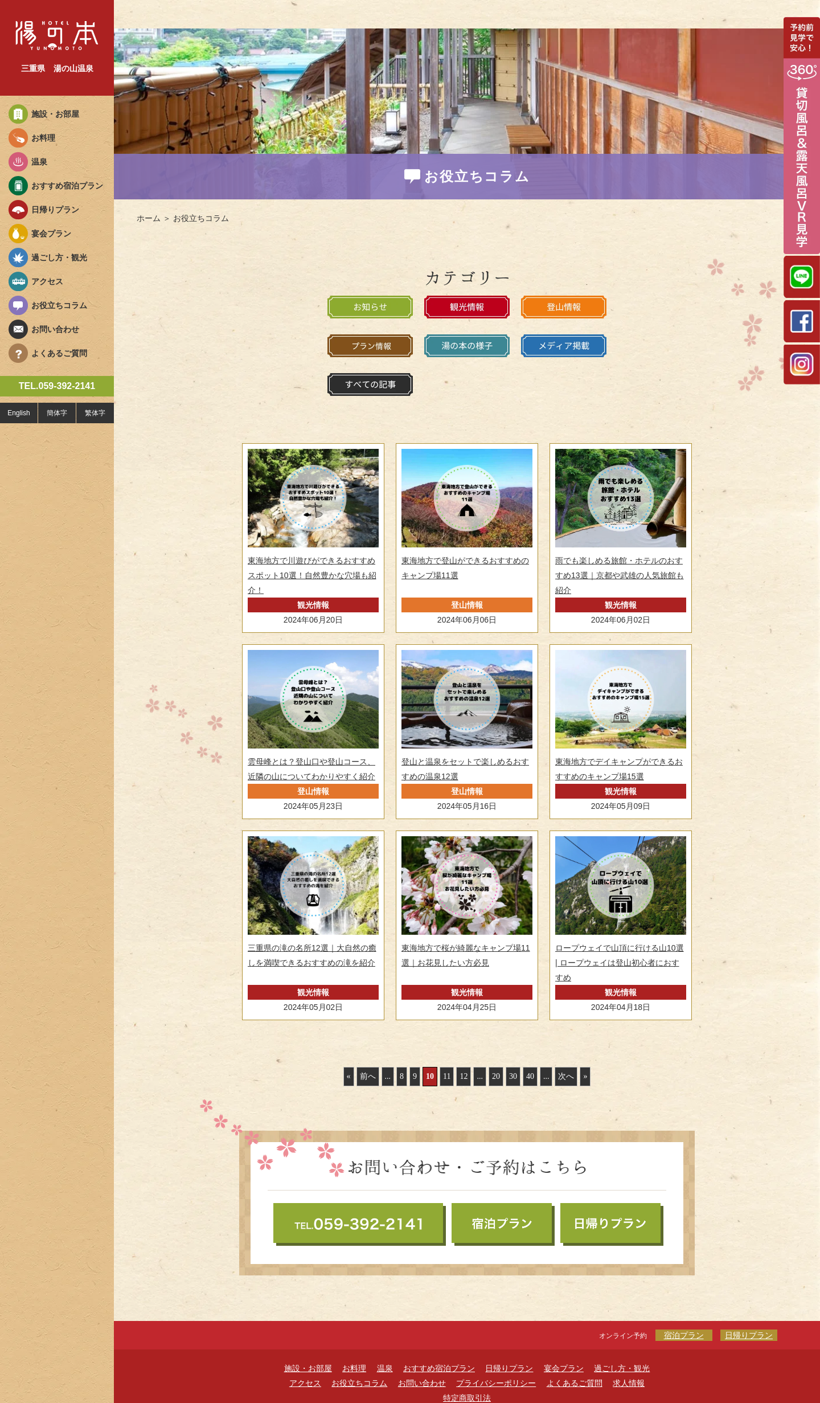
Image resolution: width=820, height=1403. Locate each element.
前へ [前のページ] (368, 1076)
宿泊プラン (684, 1335)
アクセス (47, 281)
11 (446, 1076)
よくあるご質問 (59, 353)
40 (530, 1076)
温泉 (39, 161)
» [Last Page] (585, 1076)
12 (464, 1076)
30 (513, 1076)
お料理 (43, 137)
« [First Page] (349, 1076)
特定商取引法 (467, 1397)
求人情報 (629, 1383)
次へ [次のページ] (566, 1076)
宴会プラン (51, 233)
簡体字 (57, 413)
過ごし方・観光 (59, 257)
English (18, 413)
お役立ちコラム (59, 305)
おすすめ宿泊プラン (67, 185)
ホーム (149, 218)
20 (496, 1076)
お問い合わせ (55, 329)
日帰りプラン (55, 209)
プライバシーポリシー (496, 1383)
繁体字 (95, 413)
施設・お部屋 (55, 113)
